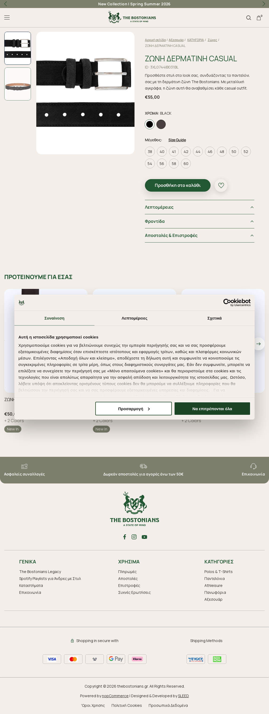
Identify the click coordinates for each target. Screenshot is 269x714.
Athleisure (213, 585)
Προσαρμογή (134, 408)
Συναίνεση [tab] (54, 318)
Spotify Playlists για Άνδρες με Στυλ (50, 578)
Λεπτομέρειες (159, 207)
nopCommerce (115, 695)
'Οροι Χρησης (93, 705)
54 (150, 163)
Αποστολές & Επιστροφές (171, 235)
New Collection (112, 3)
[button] (263, 4)
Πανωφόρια (215, 592)
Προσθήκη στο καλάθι (178, 185)
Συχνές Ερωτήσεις (134, 592)
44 (198, 151)
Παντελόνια (214, 578)
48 (222, 151)
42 (186, 151)
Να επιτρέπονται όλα (212, 408)
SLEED (183, 695)
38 (150, 151)
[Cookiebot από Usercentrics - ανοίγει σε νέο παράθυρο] (227, 302)
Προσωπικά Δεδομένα (168, 705)
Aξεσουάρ (176, 40)
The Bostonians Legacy (40, 571)
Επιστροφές (129, 585)
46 (210, 151)
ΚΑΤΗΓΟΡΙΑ (195, 40)
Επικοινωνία (30, 592)
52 (246, 151)
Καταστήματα (31, 585)
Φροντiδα (155, 221)
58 (174, 163)
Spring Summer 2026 (150, 3)
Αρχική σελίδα (155, 40)
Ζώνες (212, 40)
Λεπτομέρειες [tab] (135, 318)
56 (162, 163)
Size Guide (177, 139)
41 (174, 151)
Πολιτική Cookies (127, 705)
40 (162, 151)
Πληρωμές (127, 571)
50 (234, 151)
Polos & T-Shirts (218, 571)
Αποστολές (128, 578)
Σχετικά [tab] (214, 318)
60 (186, 163)
